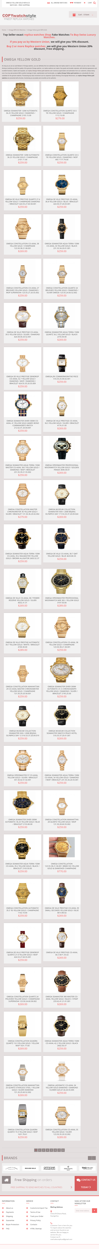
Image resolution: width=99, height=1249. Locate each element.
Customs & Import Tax (39, 1208)
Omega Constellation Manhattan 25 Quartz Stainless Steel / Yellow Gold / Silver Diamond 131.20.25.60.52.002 (22, 1088)
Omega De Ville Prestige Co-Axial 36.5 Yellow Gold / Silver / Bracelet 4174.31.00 (62, 423)
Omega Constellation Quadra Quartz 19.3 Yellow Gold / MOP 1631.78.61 (23, 1131)
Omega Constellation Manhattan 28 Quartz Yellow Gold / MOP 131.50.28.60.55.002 (62, 821)
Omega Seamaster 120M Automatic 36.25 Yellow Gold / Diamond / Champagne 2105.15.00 (21, 113)
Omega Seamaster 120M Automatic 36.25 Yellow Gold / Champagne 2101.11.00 (22, 157)
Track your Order (36, 1216)
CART (90, 3)
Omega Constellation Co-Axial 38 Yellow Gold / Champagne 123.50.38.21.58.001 (62, 644)
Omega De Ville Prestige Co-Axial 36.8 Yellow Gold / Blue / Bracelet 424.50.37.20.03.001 (61, 201)
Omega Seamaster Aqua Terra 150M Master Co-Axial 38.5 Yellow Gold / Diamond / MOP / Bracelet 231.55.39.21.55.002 (22, 468)
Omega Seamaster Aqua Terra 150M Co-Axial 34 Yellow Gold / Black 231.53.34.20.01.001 (62, 245)
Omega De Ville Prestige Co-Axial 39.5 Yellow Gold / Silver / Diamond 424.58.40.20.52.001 (22, 334)
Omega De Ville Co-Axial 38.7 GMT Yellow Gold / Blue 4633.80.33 (62, 554)
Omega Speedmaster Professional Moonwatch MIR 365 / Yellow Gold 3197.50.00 (62, 600)
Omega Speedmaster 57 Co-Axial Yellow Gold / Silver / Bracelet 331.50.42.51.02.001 (22, 777)
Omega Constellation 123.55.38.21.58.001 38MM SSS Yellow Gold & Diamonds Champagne (62, 866)
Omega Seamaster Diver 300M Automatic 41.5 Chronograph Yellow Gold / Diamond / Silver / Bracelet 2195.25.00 (61, 690)
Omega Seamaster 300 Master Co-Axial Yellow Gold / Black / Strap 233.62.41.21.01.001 (62, 998)
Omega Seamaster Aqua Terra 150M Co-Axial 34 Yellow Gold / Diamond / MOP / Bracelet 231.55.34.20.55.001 (62, 777)
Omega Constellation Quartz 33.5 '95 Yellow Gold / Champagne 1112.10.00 (60, 113)
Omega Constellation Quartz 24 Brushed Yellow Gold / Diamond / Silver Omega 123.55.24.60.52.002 (62, 290)
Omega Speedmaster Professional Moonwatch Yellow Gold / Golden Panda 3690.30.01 (62, 467)
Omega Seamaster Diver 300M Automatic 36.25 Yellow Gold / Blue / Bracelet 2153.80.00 (22, 821)
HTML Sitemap (36, 1228)
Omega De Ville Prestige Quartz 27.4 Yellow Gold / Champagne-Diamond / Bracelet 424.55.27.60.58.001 (22, 201)
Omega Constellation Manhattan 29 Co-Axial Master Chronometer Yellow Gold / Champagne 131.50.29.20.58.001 (22, 690)
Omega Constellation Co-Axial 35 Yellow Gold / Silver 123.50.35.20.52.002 (62, 1131)
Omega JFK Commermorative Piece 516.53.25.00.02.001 (62, 377)
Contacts (33, 1224)
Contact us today (85, 1183)
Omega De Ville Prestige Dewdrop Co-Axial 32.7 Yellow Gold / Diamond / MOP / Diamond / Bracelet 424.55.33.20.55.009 (22, 380)
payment (77, 3)
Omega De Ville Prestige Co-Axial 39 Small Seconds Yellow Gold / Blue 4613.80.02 (62, 910)
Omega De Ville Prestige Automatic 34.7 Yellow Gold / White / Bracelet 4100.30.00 (23, 644)
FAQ (7, 1228)
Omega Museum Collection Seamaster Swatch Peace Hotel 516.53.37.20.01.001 (62, 733)
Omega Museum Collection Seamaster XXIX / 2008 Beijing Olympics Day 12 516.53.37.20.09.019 (22, 733)
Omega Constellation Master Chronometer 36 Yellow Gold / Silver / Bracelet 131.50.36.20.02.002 (22, 511)
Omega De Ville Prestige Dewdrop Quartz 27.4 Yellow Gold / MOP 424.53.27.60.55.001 (22, 954)
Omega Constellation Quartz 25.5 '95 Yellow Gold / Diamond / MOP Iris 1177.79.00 (62, 157)
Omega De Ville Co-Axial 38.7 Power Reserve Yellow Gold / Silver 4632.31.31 (22, 600)
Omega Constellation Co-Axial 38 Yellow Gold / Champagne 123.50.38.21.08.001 (22, 245)
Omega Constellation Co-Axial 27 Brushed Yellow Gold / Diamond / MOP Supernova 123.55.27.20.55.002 (22, 290)
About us (9, 1208)
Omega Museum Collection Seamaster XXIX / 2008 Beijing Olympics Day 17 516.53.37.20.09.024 (61, 511)
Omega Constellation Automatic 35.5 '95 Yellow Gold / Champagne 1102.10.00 (22, 910)
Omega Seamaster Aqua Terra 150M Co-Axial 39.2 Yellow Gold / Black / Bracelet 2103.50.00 (22, 866)
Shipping (9, 1216)
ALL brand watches (59, 3)
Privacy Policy (35, 1220)
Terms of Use (35, 1212)
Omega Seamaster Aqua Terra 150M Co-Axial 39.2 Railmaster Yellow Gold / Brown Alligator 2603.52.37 (22, 555)
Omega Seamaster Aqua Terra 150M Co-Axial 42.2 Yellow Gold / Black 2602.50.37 (62, 1043)
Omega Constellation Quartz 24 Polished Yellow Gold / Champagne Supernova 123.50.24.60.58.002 (22, 998)
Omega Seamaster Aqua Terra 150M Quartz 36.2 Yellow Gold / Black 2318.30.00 (62, 334)
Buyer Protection (12, 1224)
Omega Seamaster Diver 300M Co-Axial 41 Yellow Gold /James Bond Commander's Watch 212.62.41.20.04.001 (22, 424)
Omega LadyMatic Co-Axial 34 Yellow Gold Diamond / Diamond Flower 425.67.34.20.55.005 (62, 1087)
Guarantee (10, 1220)
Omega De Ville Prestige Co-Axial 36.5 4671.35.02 (62, 953)
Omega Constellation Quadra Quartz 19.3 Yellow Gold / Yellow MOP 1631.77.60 (22, 1043)
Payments (10, 1212)
